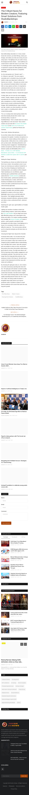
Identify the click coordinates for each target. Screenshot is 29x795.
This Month (14, 537)
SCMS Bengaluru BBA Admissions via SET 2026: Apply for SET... (19, 550)
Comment (4, 511)
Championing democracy (7, 686)
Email (2, 504)
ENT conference (5, 682)
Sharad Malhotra (15, 692)
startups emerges (20, 686)
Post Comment (6, 523)
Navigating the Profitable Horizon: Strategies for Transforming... (14, 461)
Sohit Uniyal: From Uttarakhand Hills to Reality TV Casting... (18, 542)
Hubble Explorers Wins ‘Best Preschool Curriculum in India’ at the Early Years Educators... (14, 308)
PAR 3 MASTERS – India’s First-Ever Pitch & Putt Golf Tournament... (19, 758)
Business (3, 7)
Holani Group (22, 689)
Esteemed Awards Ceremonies (9, 696)
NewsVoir (5, 786)
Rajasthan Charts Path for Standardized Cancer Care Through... (17, 566)
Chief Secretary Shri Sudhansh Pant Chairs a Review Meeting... (19, 751)
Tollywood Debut (6, 679)
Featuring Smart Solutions (7, 297)
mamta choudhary (5, 415)
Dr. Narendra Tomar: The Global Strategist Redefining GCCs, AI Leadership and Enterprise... (14, 315)
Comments (5, 494)
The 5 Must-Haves (6, 294)
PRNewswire (11, 786)
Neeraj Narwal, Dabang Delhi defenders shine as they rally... (12, 661)
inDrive (18, 702)
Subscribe (24, 776)
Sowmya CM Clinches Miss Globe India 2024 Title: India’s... (19, 613)
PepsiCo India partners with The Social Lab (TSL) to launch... (13, 437)
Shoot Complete (22, 682)
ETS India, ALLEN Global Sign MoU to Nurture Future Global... (14, 412)
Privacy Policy (14, 789)
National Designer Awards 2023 (9, 699)
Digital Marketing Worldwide (8, 702)
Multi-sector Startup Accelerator (9, 689)
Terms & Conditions (20, 786)
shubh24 (4, 22)
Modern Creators (16, 294)
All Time (23, 537)
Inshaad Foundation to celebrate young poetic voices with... (14, 486)
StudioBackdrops (19, 297)
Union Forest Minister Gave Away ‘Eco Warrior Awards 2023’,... (14, 365)
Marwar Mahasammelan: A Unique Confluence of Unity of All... (19, 557)
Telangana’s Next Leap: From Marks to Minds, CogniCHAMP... (19, 744)
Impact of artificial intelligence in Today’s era (14, 388)
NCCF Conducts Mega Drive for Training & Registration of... (18, 621)
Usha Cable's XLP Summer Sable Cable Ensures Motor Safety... (19, 629)
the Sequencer (15, 679)
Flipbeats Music (5, 692)
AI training (13, 682)
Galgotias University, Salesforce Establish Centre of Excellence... (19, 574)
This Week (5, 537)
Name (2, 497)
